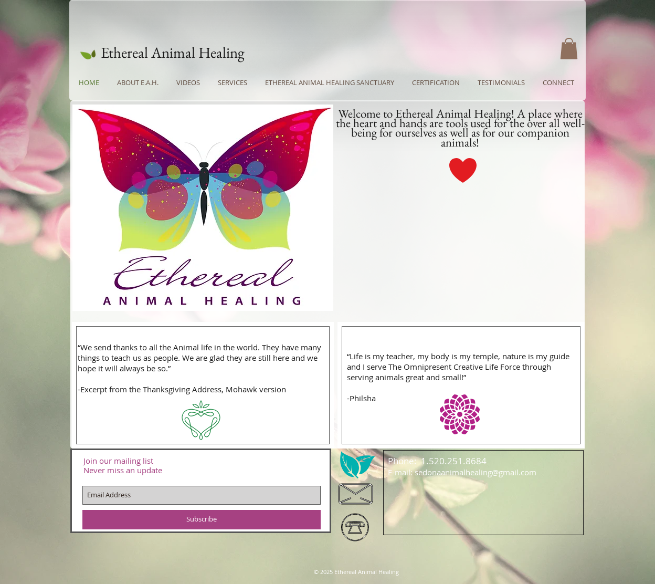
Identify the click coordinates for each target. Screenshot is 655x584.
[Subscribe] (201, 519)
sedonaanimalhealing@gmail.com (475, 472)
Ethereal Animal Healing (173, 52)
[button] (569, 48)
